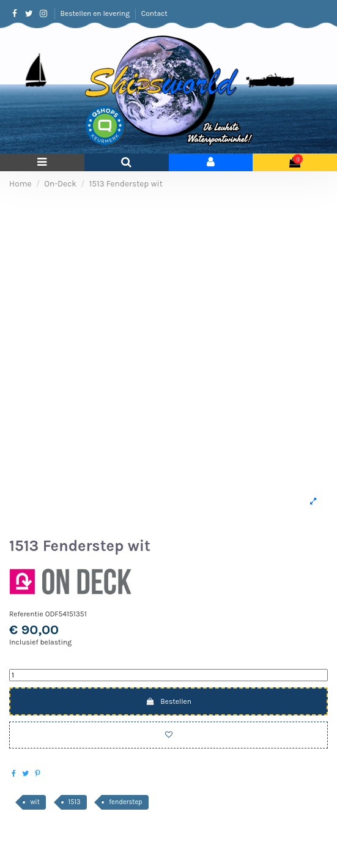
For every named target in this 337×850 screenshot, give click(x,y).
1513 (75, 802)
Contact (154, 13)
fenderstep (125, 802)
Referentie (26, 614)
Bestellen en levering (96, 13)
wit (34, 802)
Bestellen (168, 701)
